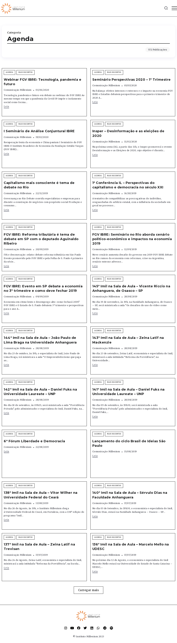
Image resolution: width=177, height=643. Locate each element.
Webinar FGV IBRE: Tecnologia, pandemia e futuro (42, 82)
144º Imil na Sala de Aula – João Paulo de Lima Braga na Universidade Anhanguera (40, 340)
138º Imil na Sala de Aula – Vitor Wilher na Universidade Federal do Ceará (40, 495)
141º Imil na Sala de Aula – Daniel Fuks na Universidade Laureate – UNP (128, 392)
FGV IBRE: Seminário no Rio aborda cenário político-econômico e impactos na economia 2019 (132, 239)
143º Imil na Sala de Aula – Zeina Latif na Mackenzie (128, 340)
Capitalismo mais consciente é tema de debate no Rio (39, 185)
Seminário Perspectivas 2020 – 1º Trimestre (131, 80)
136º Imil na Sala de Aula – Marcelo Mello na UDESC (130, 546)
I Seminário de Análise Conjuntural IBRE (39, 131)
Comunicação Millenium (17, 90)
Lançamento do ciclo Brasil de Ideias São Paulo (129, 443)
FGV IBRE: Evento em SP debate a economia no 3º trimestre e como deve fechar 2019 (43, 288)
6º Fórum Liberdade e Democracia (34, 441)
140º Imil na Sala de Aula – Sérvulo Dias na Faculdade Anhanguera (129, 495)
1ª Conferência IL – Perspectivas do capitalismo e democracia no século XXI (127, 185)
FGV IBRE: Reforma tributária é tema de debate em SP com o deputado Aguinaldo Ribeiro (41, 239)
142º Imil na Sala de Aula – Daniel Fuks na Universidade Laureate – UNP (40, 392)
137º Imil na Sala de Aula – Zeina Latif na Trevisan (39, 546)
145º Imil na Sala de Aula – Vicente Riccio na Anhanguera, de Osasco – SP (131, 288)
